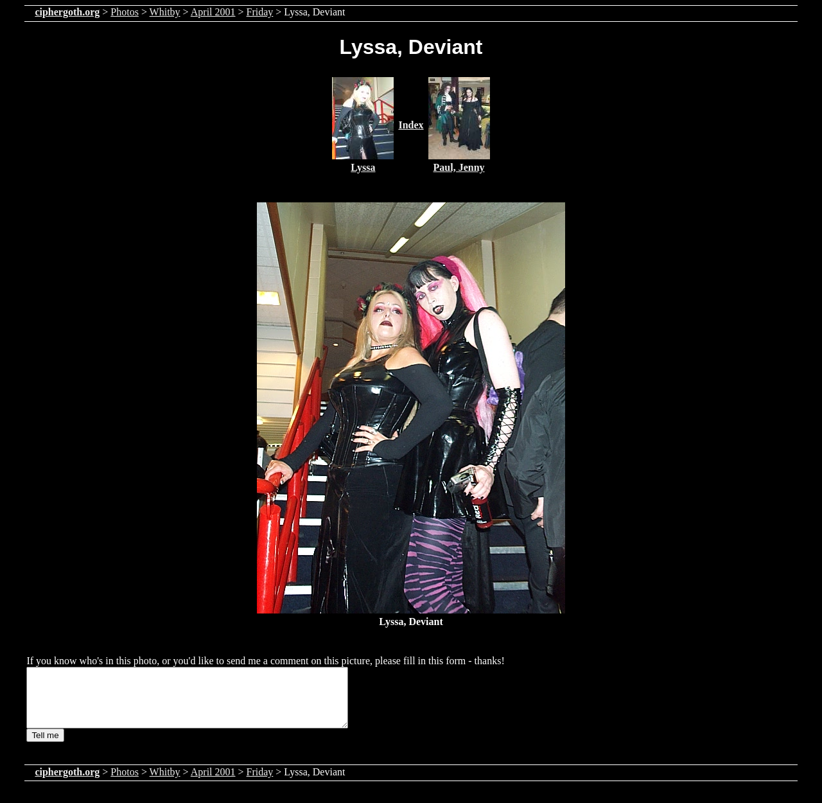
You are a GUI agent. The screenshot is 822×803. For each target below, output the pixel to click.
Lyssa (363, 167)
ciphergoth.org (67, 11)
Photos (124, 11)
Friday (260, 11)
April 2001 (213, 11)
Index (410, 124)
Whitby (165, 11)
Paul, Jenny (459, 167)
